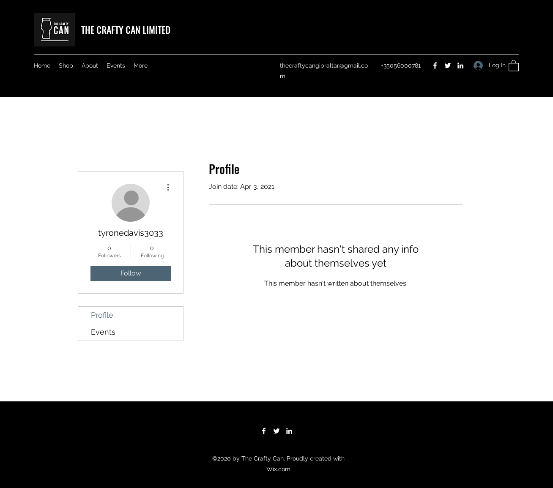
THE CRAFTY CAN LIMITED (125, 29)
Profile (102, 315)
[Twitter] (447, 65)
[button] (514, 65)
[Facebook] (435, 65)
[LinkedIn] (460, 65)
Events (103, 331)
